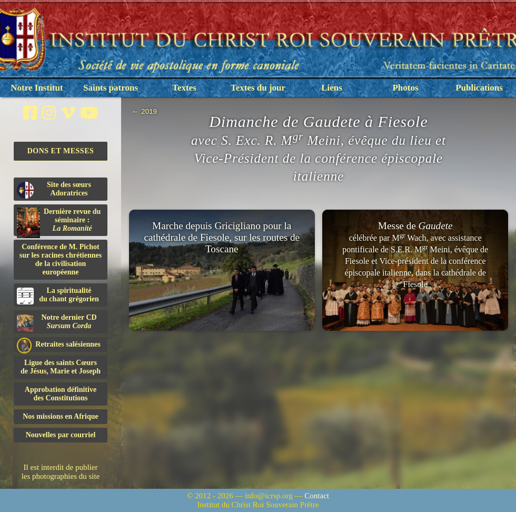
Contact (316, 495)
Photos (405, 88)
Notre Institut (37, 88)
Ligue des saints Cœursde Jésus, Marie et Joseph (61, 367)
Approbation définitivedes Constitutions (60, 394)
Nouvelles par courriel (61, 435)
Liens (331, 88)
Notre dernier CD (57, 322)
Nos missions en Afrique (60, 416)
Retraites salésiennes (59, 345)
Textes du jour (258, 88)
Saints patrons (110, 88)
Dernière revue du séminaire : (59, 222)
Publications (479, 88)
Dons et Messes (60, 151)
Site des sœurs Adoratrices (54, 190)
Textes (184, 88)
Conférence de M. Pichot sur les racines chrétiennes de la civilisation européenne (60, 259)
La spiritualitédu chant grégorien (58, 295)
